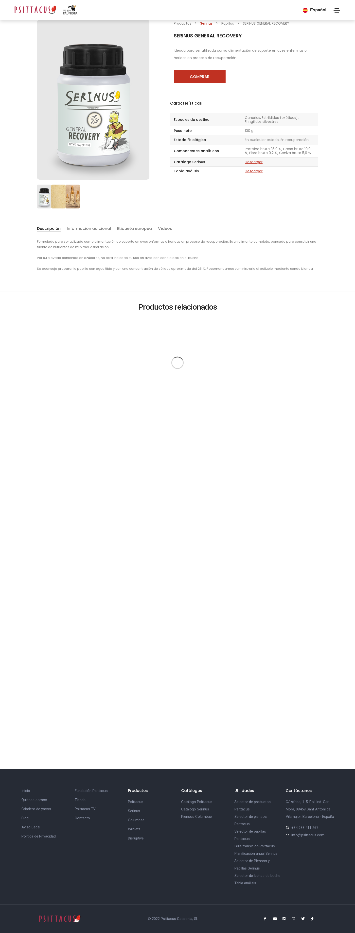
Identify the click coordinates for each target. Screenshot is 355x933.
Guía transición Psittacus (254, 846)
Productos (182, 23)
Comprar (200, 76)
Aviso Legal (30, 827)
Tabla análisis (245, 883)
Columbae (136, 820)
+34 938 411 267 (304, 827)
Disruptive (136, 838)
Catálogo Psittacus (196, 802)
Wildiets (134, 829)
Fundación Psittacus (91, 791)
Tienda (80, 800)
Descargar (254, 161)
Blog (25, 818)
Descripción (49, 228)
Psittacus (135, 802)
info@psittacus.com (307, 835)
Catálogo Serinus (195, 809)
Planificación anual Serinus (256, 853)
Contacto (82, 818)
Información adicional (89, 228)
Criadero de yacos (36, 809)
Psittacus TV (85, 809)
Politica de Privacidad (38, 836)
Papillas (227, 23)
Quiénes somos (34, 800)
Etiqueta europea (134, 228)
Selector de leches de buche (257, 875)
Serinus (206, 23)
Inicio (25, 791)
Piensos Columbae (196, 816)
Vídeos (165, 228)
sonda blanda (301, 268)
